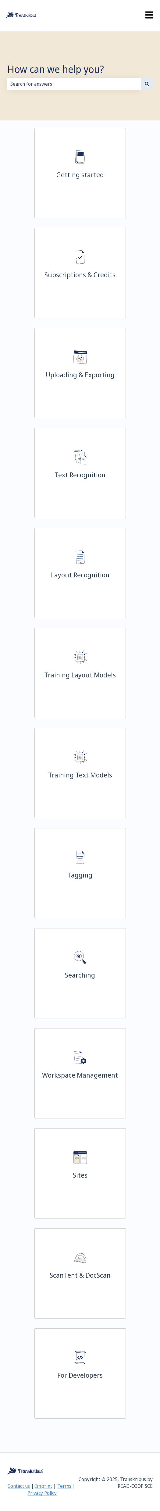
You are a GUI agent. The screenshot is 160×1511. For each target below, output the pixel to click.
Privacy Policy (42, 1493)
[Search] (147, 84)
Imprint (43, 1486)
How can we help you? (55, 69)
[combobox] (74, 84)
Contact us (19, 1486)
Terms (64, 1486)
